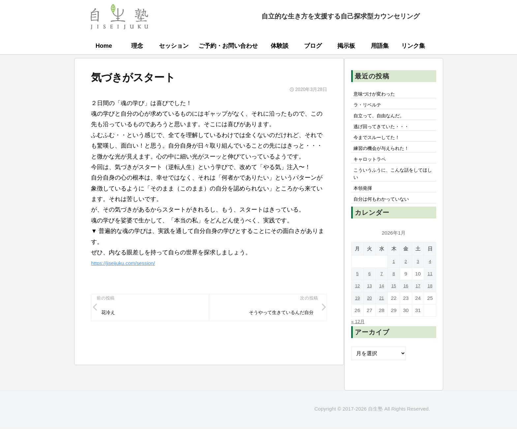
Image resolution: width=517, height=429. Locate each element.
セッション (174, 46)
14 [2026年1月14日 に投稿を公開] (381, 299)
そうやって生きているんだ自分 (276, 314)
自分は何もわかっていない (385, 212)
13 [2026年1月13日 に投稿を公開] (369, 299)
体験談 (280, 46)
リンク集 (413, 46)
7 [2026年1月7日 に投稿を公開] (381, 287)
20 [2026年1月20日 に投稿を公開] (369, 312)
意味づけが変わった (377, 95)
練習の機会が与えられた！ (385, 155)
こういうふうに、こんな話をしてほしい (393, 184)
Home (104, 46)
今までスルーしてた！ (380, 143)
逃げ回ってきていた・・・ (385, 131)
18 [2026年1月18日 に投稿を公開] (430, 299)
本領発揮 (364, 200)
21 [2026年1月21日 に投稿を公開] (381, 312)
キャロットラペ (372, 167)
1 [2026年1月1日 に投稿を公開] (393, 275)
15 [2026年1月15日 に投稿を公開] (393, 299)
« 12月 (359, 335)
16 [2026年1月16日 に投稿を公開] (406, 299)
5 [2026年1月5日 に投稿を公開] (357, 287)
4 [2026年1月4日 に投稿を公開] (430, 275)
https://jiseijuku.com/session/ (128, 263)
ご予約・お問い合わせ (228, 46)
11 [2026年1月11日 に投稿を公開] (430, 287)
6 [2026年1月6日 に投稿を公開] (369, 287)
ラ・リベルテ (369, 107)
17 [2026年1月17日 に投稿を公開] (418, 299)
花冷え (110, 314)
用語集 (380, 46)
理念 (137, 46)
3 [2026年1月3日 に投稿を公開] (417, 275)
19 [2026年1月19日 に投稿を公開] (357, 312)
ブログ (313, 46)
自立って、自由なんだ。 (383, 119)
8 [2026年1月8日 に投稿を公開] (393, 287)
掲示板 (346, 46)
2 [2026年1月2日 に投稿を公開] (405, 275)
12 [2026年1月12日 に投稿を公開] (357, 299)
